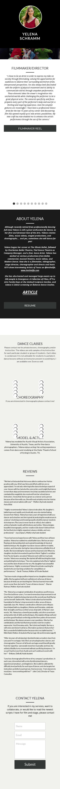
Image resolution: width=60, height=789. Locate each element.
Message (21, 743)
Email (19, 734)
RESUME (30, 305)
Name (19, 725)
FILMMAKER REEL (30, 128)
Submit (30, 764)
